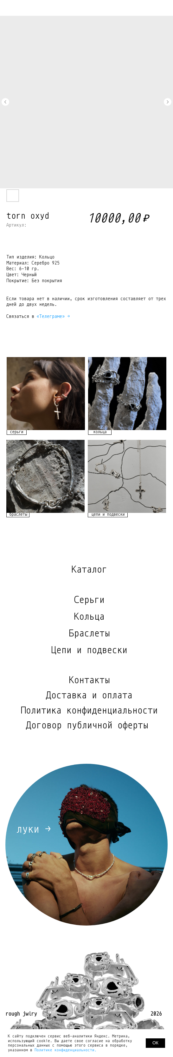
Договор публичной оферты (87, 725)
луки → (33, 829)
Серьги (89, 600)
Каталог (89, 569)
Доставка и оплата (89, 695)
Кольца (89, 616)
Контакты (89, 680)
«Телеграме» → (53, 316)
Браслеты (89, 633)
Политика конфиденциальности (89, 710)
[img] (46, 393)
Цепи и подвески (89, 650)
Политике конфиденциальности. (66, 1050)
